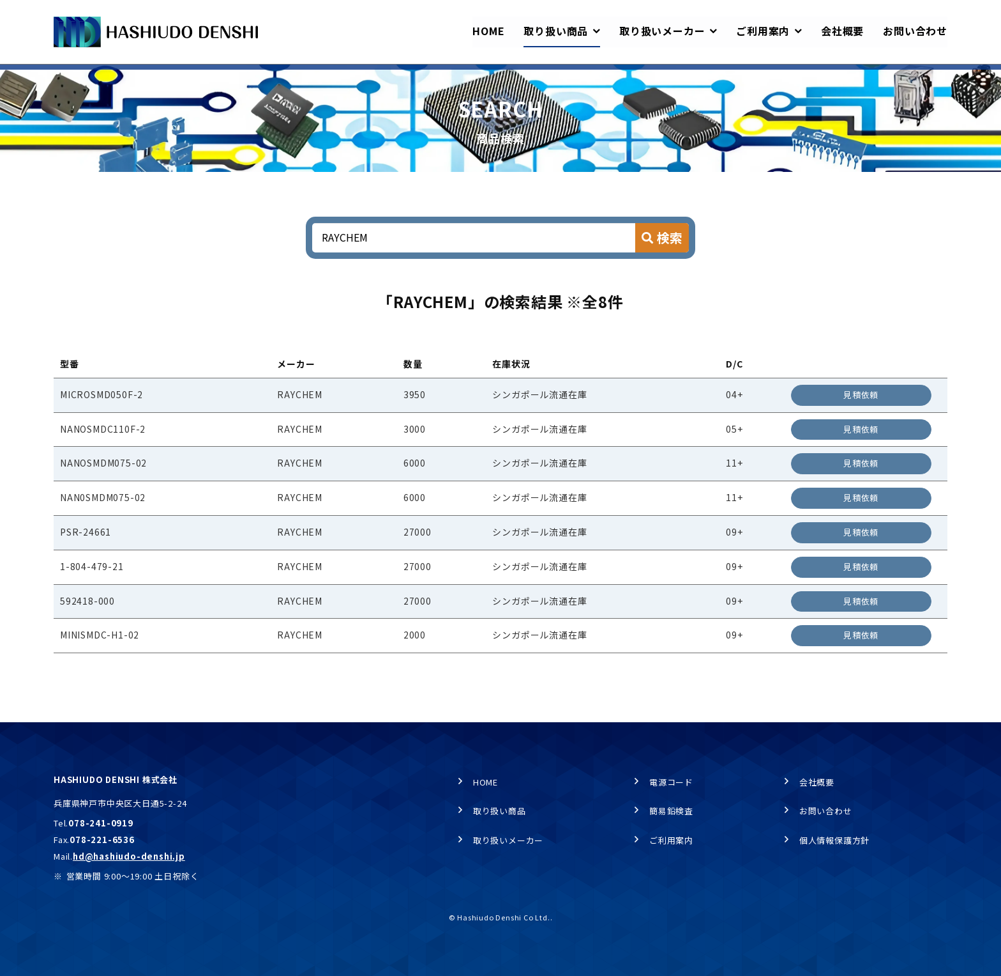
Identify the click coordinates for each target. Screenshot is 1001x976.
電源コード (671, 784)
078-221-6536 (102, 842)
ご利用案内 (671, 843)
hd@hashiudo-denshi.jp (129, 859)
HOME (65, 77)
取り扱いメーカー (508, 843)
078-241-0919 (100, 825)
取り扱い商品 (124, 77)
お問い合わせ (825, 814)
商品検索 (188, 77)
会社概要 (816, 784)
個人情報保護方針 (834, 843)
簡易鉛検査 (671, 814)
